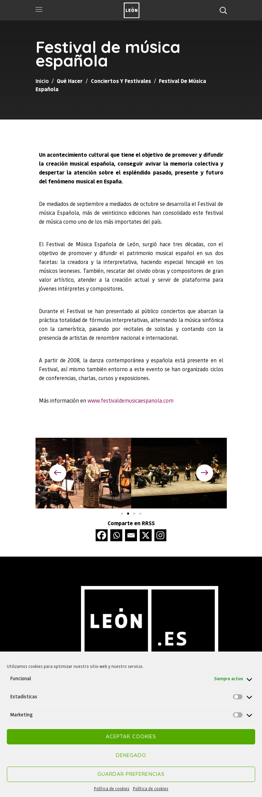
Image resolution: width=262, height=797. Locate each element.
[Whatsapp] (116, 535)
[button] (223, 10)
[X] (145, 535)
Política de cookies (111, 788)
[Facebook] (101, 535)
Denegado (131, 755)
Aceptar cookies (131, 736)
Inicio (42, 80)
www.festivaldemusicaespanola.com (130, 400)
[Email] (131, 535)
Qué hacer (70, 80)
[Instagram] (160, 535)
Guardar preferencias (131, 774)
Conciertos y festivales (121, 80)
